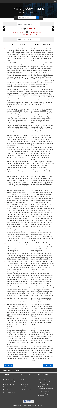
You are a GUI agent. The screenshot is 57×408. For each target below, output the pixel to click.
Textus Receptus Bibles (45, 391)
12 (40, 32)
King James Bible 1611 (44, 382)
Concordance (8, 387)
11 (37, 32)
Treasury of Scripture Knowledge (44, 394)
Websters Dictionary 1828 (45, 388)
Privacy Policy (24, 387)
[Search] (27, 17)
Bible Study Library (9, 392)
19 (33, 35)
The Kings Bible (42, 379)
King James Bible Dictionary (43, 385)
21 (39, 35)
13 (43, 32)
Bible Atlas (7, 389)
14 (17, 35)
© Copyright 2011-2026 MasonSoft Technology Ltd (28, 405)
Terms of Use (24, 384)
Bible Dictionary (8, 384)
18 (30, 35)
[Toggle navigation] (55, 1)
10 (34, 32)
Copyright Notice (26, 389)
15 (20, 35)
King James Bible (9, 379)
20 (36, 35)
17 (27, 35)
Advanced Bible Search (10, 382)
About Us (23, 379)
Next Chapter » (48, 365)
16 (23, 35)
